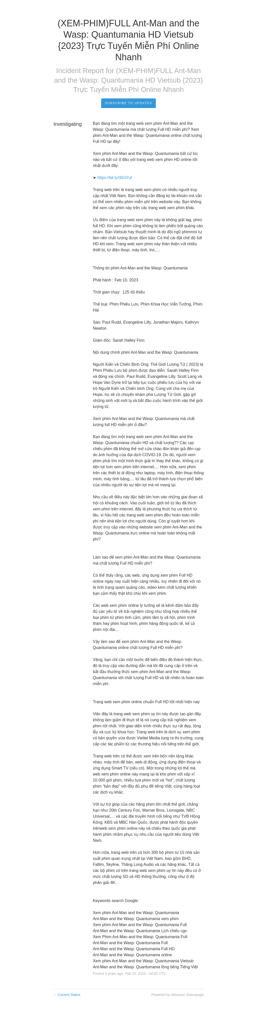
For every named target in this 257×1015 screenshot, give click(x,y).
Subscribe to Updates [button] (128, 103)
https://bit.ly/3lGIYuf (114, 177)
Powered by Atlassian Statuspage (177, 995)
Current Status (66, 995)
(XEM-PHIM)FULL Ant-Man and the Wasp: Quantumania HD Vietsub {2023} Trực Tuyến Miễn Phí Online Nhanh (128, 80)
